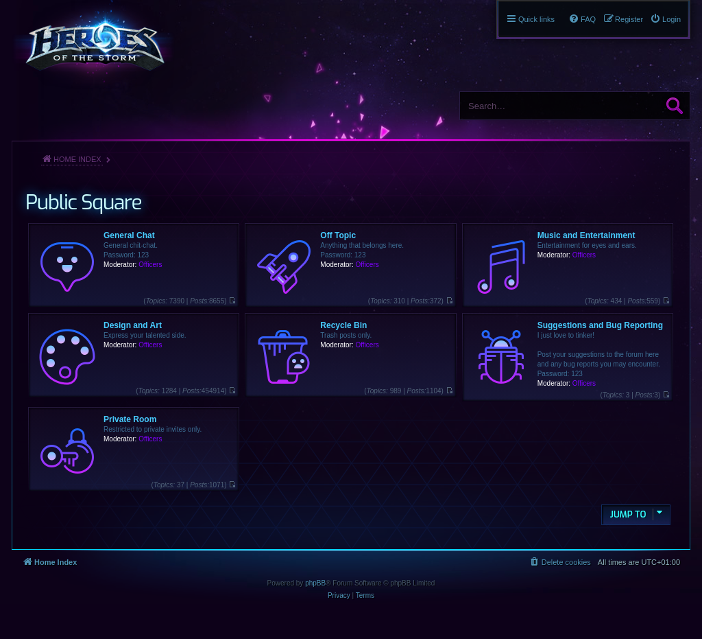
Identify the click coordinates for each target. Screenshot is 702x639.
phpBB (315, 583)
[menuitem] (665, 19)
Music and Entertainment (586, 235)
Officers (150, 264)
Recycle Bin (343, 325)
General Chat (129, 235)
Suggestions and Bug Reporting (600, 325)
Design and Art (133, 325)
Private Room (130, 419)
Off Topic (338, 235)
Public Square (83, 202)
